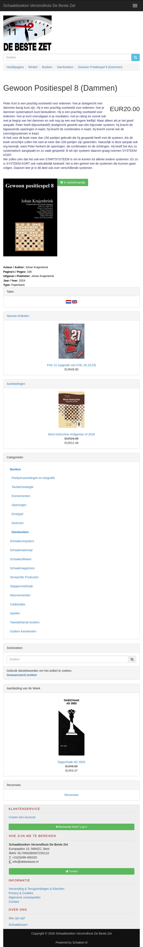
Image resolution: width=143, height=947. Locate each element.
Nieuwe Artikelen (18, 316)
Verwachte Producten (24, 577)
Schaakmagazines (22, 568)
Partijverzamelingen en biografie (32, 478)
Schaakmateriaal (21, 550)
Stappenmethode (21, 586)
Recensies (71, 795)
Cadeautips (17, 604)
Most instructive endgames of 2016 (71, 434)
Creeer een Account (22, 817)
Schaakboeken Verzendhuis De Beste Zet (39, 5)
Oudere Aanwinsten (23, 631)
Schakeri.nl (79, 942)
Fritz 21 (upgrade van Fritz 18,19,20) (71, 365)
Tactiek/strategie (21, 487)
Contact (14, 901)
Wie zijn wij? (17, 918)
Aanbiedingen (16, 384)
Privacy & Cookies (21, 893)
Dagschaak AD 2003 (71, 762)
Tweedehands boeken (25, 622)
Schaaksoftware (21, 559)
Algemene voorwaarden (25, 897)
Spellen (15, 613)
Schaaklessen (18, 924)
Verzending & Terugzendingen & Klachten (36, 888)
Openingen (18, 505)
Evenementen (20, 496)
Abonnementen (20, 595)
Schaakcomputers (22, 541)
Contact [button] (71, 871)
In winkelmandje (72, 182)
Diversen (17, 523)
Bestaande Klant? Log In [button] (71, 826)
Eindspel (16, 514)
